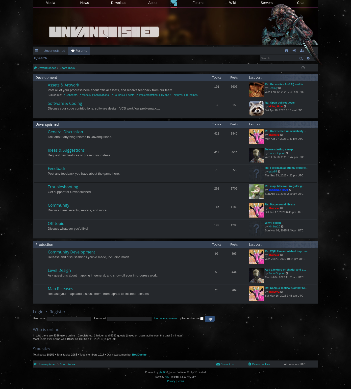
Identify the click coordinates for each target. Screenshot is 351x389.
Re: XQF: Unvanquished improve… (287, 251)
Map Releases (60, 288)
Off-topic (56, 223)
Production (44, 244)
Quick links (38, 51)
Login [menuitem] (295, 51)
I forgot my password (166, 318)
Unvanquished (54, 50)
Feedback (56, 168)
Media (50, 3)
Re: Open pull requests (280, 102)
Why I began (273, 222)
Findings (191, 94)
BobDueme (139, 354)
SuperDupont (277, 153)
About (152, 3)
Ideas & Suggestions (66, 150)
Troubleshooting (63, 187)
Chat (300, 3)
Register (74, 58)
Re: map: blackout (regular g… (284, 186)
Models (85, 94)
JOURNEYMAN (278, 189)
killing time (276, 106)
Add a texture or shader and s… (285, 269)
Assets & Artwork (63, 85)
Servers (267, 3)
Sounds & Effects (122, 94)
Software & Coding (65, 103)
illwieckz (274, 134)
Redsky (273, 87)
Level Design (59, 270)
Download (118, 3)
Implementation (147, 94)
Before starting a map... (280, 149)
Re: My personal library (280, 204)
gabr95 (273, 171)
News (84, 3)
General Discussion (65, 132)
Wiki (232, 3)
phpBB (162, 372)
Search (42, 58)
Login (57, 58)
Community (58, 205)
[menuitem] (286, 51)
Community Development (71, 252)
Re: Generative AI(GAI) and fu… (285, 84)
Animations (100, 94)
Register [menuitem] (303, 51)
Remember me (192, 318)
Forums (198, 3)
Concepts (69, 94)
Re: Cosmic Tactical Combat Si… (286, 287)
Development (46, 77)
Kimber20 (274, 226)
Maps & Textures (171, 94)
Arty (167, 376)
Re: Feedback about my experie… (286, 167)
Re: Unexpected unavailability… (285, 131)
